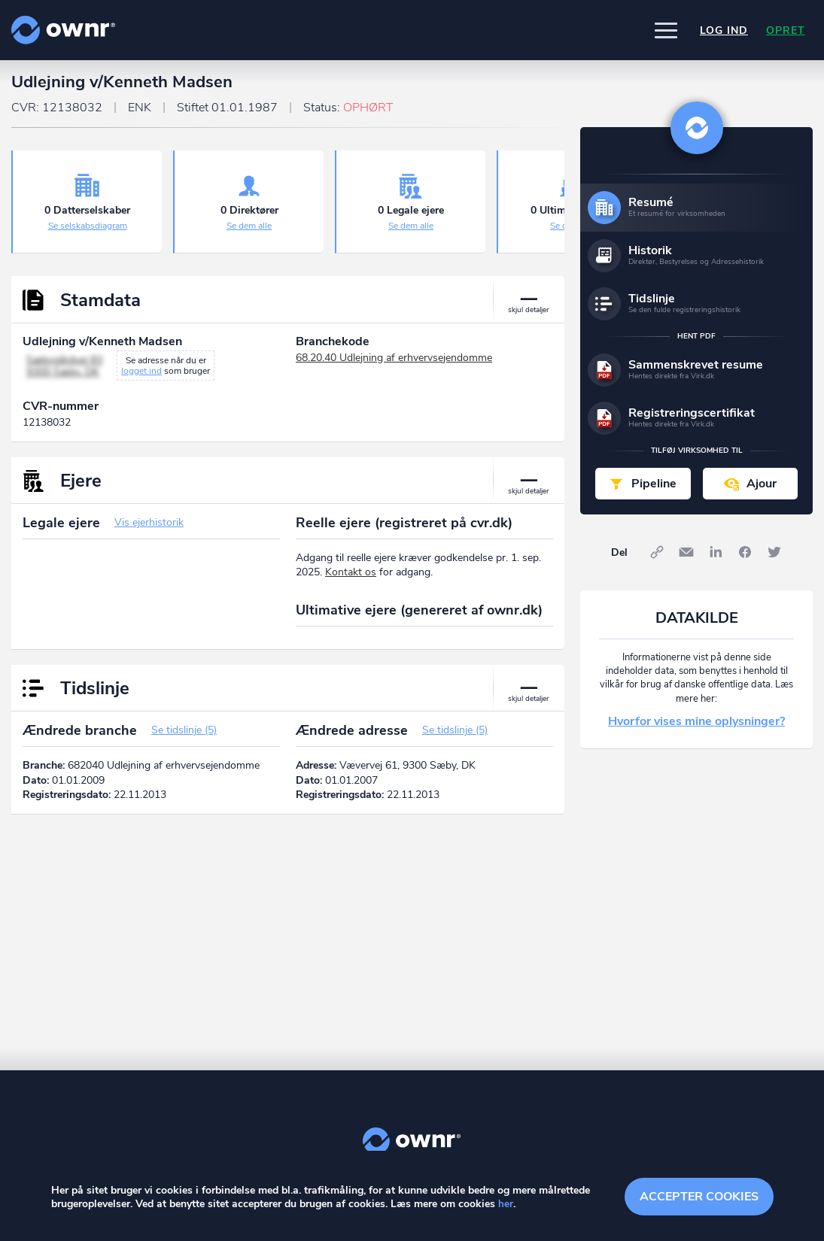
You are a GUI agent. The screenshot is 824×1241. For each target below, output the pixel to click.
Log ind (724, 30)
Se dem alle (249, 232)
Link (656, 558)
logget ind (141, 378)
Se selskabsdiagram (87, 232)
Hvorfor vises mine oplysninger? (696, 728)
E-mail (686, 558)
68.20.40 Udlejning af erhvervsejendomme (394, 364)
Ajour (761, 490)
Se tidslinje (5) (184, 737)
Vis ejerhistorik (149, 529)
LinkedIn (715, 558)
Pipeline (654, 490)
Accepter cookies (699, 1196)
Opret (785, 30)
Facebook (745, 558)
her (505, 1204)
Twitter (774, 558)
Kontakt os (350, 579)
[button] (666, 30)
